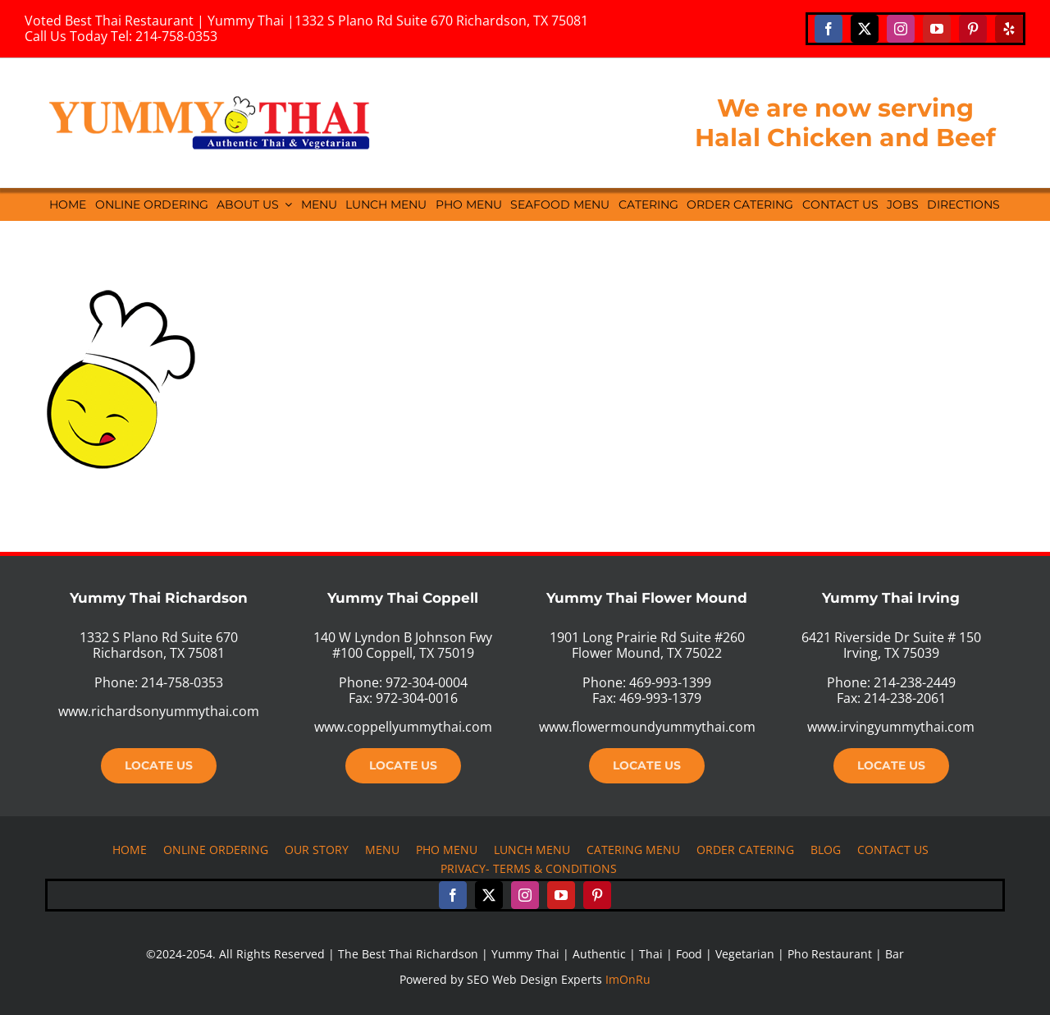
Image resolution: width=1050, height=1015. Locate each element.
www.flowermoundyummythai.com (647, 727)
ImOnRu (628, 979)
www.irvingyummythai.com (891, 727)
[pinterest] (973, 29)
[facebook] (828, 29)
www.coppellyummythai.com (403, 727)
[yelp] (1009, 29)
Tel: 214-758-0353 (164, 36)
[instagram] (901, 29)
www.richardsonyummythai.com (158, 711)
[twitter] (865, 29)
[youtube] (937, 29)
